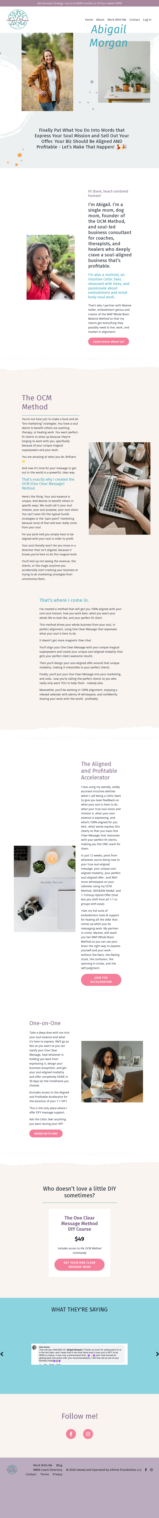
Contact (134, 20)
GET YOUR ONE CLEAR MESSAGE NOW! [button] (79, 1301)
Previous (1, 1390)
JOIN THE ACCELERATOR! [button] (101, 1005)
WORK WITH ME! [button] (46, 1169)
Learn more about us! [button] (109, 343)
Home (89, 20)
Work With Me (116, 20)
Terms (44, 1510)
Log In (147, 20)
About (100, 20)
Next (157, 1390)
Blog (59, 1501)
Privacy (57, 1510)
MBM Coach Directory (47, 1506)
